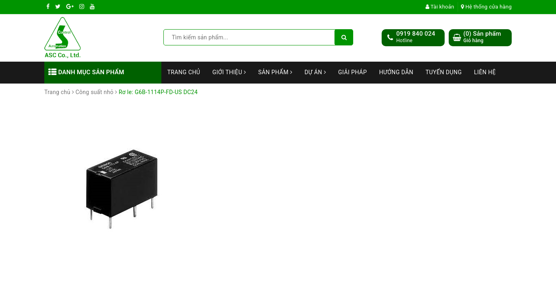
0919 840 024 (415, 33)
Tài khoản (440, 7)
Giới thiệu (229, 72)
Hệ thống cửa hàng (486, 7)
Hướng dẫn (396, 72)
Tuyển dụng (444, 72)
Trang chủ (183, 72)
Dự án (315, 72)
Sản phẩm (275, 72)
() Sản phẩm (482, 37)
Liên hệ (485, 72)
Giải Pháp (352, 72)
